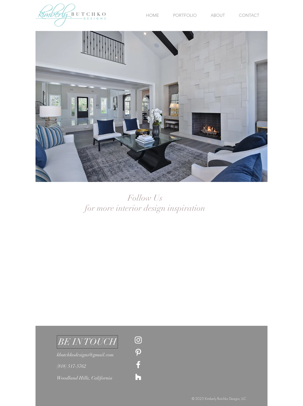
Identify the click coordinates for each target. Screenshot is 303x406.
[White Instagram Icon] (138, 340)
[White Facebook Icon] (138, 364)
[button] (151, 106)
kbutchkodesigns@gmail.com (85, 355)
